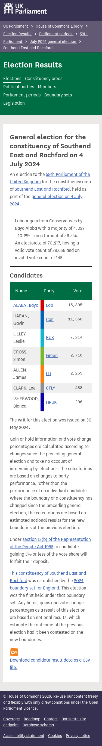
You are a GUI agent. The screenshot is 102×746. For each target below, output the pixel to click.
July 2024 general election (53, 41)
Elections (12, 78)
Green (52, 355)
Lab (49, 305)
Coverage (11, 719)
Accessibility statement (23, 735)
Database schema (38, 725)
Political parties (18, 86)
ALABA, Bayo (25, 305)
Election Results (17, 34)
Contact (51, 719)
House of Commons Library (59, 26)
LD (48, 373)
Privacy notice (78, 735)
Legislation (14, 103)
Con (50, 319)
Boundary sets (58, 95)
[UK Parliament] (25, 8)
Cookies (55, 735)
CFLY (50, 388)
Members (47, 86)
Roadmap (32, 719)
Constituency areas (43, 78)
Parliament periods (56, 34)
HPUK (51, 402)
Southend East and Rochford (42, 189)
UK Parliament (15, 26)
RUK (50, 337)
